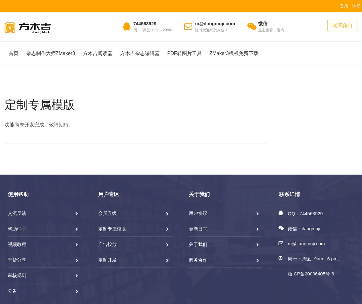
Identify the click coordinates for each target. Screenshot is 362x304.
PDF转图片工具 (184, 53)
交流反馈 (17, 213)
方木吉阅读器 (97, 53)
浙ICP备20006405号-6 (311, 273)
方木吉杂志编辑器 (140, 53)
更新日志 (198, 228)
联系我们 (342, 25)
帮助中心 (17, 228)
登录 (344, 6)
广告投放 (107, 244)
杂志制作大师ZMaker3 (50, 53)
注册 (356, 6)
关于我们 (198, 244)
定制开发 (107, 260)
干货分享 (17, 260)
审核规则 (17, 275)
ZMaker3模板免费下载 (233, 53)
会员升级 (107, 213)
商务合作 (198, 260)
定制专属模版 (40, 104)
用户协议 (198, 213)
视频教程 (17, 244)
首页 (13, 53)
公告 (12, 291)
